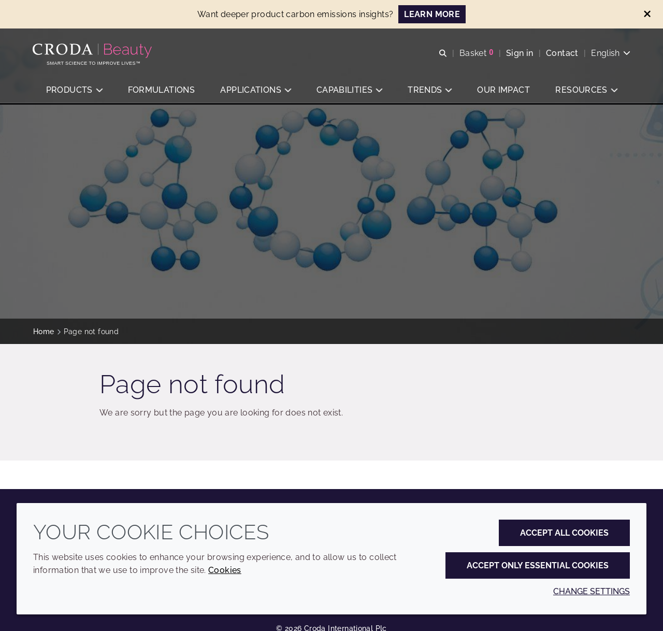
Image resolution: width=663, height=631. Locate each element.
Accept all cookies (564, 533)
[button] (74, 91)
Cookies (224, 570)
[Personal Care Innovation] (94, 50)
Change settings (591, 591)
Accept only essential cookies (538, 565)
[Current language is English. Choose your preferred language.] (610, 53)
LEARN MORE (432, 14)
